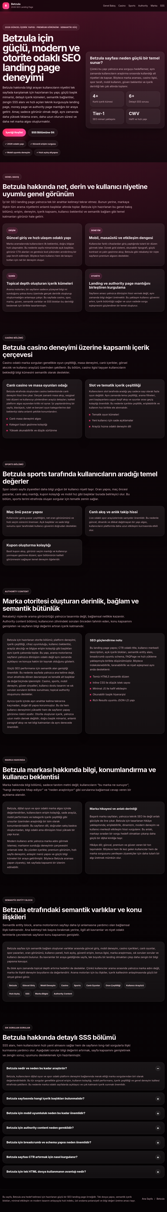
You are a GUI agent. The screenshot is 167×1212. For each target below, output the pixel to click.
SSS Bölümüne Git (42, 132)
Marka (154, 5)
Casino (122, 5)
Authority (143, 5)
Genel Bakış (109, 5)
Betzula (160, 1198)
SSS (162, 5)
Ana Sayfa (147, 1198)
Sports (132, 5)
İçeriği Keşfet (14, 132)
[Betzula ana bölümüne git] (18, 5)
